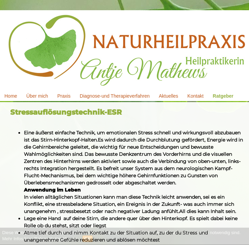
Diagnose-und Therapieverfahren (115, 96)
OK (87, 238)
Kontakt (195, 96)
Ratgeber (223, 96)
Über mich (37, 96)
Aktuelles (168, 96)
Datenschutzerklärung (55, 238)
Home (10, 96)
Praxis (64, 96)
